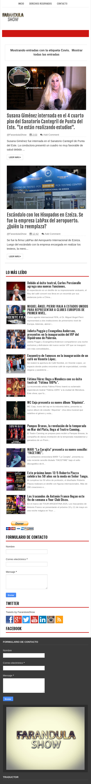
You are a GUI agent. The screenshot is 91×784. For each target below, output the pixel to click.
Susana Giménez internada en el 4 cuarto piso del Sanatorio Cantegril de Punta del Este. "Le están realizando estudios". (45, 121)
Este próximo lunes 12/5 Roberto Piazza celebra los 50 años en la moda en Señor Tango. (57, 474)
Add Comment (51, 134)
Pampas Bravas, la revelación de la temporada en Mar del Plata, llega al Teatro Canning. (56, 427)
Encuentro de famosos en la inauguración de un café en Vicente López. (57, 357)
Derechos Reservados (40, 3)
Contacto (62, 3)
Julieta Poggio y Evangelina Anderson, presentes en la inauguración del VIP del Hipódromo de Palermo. (53, 334)
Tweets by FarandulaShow (20, 612)
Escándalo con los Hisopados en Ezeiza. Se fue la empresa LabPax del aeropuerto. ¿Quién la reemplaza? (45, 220)
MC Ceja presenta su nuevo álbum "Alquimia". (55, 402)
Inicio (21, 3)
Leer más (15, 157)
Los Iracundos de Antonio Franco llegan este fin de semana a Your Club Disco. (55, 498)
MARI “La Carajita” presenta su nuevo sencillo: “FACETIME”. (57, 451)
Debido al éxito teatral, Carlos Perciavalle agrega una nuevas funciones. (54, 285)
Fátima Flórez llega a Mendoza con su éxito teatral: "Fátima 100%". (54, 381)
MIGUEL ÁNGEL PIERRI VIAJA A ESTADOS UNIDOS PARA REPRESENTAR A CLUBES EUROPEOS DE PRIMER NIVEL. (57, 309)
